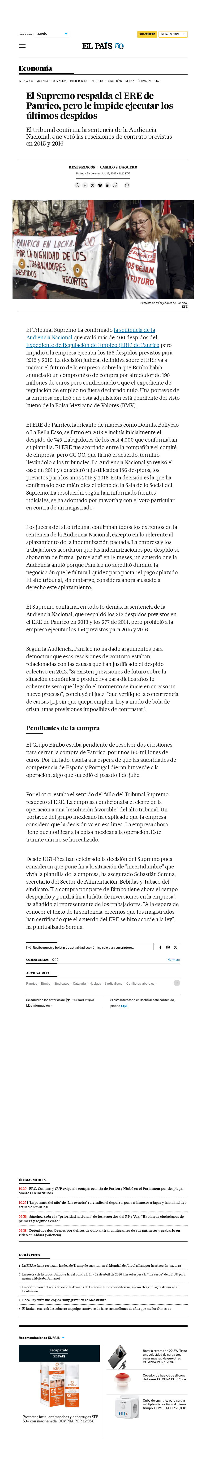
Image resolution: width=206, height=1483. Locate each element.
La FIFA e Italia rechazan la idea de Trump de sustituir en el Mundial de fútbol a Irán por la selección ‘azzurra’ (102, 1265)
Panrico (31, 983)
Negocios (98, 81)
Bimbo (46, 983)
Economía (35, 68)
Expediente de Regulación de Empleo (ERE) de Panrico (92, 345)
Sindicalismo (114, 983)
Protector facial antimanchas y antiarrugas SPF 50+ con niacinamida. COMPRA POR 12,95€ (61, 1419)
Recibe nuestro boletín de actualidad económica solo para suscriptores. (83, 947)
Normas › (173, 959)
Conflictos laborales (140, 983)
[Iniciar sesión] (173, 34)
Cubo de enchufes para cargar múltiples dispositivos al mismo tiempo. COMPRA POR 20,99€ (164, 1404)
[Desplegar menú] (22, 46)
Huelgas (95, 983)
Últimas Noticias (149, 81)
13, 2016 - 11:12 (115, 173)
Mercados (26, 81)
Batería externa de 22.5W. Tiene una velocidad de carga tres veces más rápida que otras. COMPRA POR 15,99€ (165, 1356)
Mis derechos (79, 81)
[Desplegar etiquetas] (177, 983)
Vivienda (42, 81)
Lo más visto (29, 1255)
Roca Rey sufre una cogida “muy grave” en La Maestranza (64, 1300)
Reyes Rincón (82, 167)
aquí (124, 1006)
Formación (59, 81)
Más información (39, 1005)
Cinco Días (115, 81)
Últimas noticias (33, 1180)
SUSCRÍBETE (147, 34)
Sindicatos (61, 983)
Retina (129, 81)
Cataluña (79, 983)
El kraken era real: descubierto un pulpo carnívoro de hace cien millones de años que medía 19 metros (96, 1308)
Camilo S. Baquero (118, 167)
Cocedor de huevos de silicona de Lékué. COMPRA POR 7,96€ (165, 1377)
